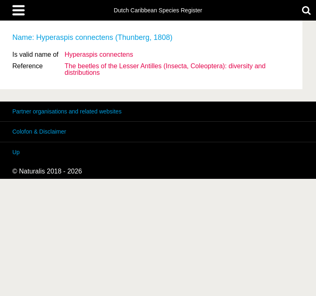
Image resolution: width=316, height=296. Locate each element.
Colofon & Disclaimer (39, 131)
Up (16, 152)
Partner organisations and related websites (66, 111)
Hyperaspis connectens (99, 54)
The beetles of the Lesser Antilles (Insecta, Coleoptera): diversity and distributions (165, 69)
